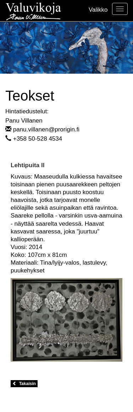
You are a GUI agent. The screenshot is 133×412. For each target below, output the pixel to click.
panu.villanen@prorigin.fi (46, 129)
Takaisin (24, 383)
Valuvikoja (33, 10)
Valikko (98, 9)
